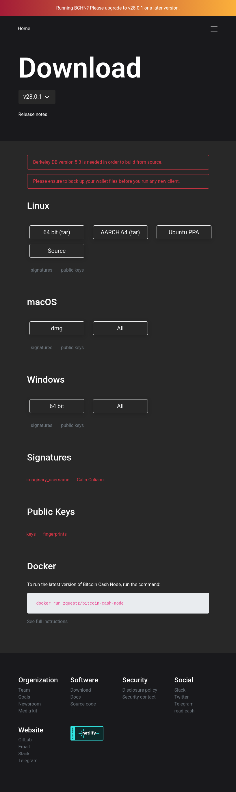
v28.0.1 (37, 97)
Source (57, 250)
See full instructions (47, 621)
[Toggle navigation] (214, 29)
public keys (72, 270)
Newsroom (29, 704)
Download (80, 690)
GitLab (25, 740)
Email (24, 746)
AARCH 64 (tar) (120, 232)
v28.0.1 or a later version (153, 8)
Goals (24, 697)
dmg (56, 328)
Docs (75, 697)
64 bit (56, 406)
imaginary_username (48, 479)
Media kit (27, 711)
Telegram (184, 704)
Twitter (181, 697)
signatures (42, 270)
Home (24, 28)
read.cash (184, 711)
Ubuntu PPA (184, 232)
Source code (83, 704)
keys (31, 534)
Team (24, 690)
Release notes (32, 114)
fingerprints (55, 534)
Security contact (139, 697)
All (120, 328)
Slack (180, 690)
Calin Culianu (90, 479)
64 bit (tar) (56, 232)
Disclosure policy (139, 690)
